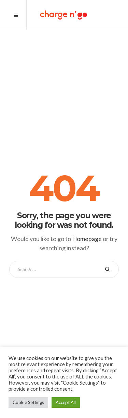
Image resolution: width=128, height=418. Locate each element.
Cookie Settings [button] (28, 402)
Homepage (87, 238)
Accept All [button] (66, 402)
